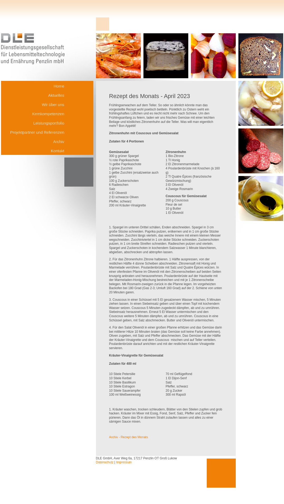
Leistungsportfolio (48, 123)
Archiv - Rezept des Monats (128, 437)
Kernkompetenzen (48, 114)
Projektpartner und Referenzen (37, 132)
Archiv (58, 141)
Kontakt (57, 151)
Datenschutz (105, 462)
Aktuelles (56, 95)
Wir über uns (53, 104)
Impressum (124, 462)
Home (59, 86)
